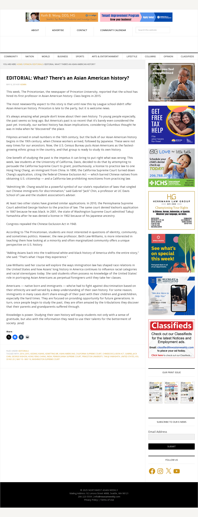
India (49, 356)
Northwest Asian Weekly (99, 44)
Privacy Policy (91, 499)
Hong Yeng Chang (37, 356)
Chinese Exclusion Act (113, 353)
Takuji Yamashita (112, 356)
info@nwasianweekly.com (107, 496)
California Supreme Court (89, 353)
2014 (22, 353)
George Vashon (19, 356)
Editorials (24, 351)
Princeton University (92, 356)
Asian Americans (67, 353)
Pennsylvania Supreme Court (67, 356)
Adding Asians (37, 353)
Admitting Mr (51, 353)
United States (127, 356)
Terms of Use (107, 499)
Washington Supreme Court (46, 359)
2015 (27, 353)
